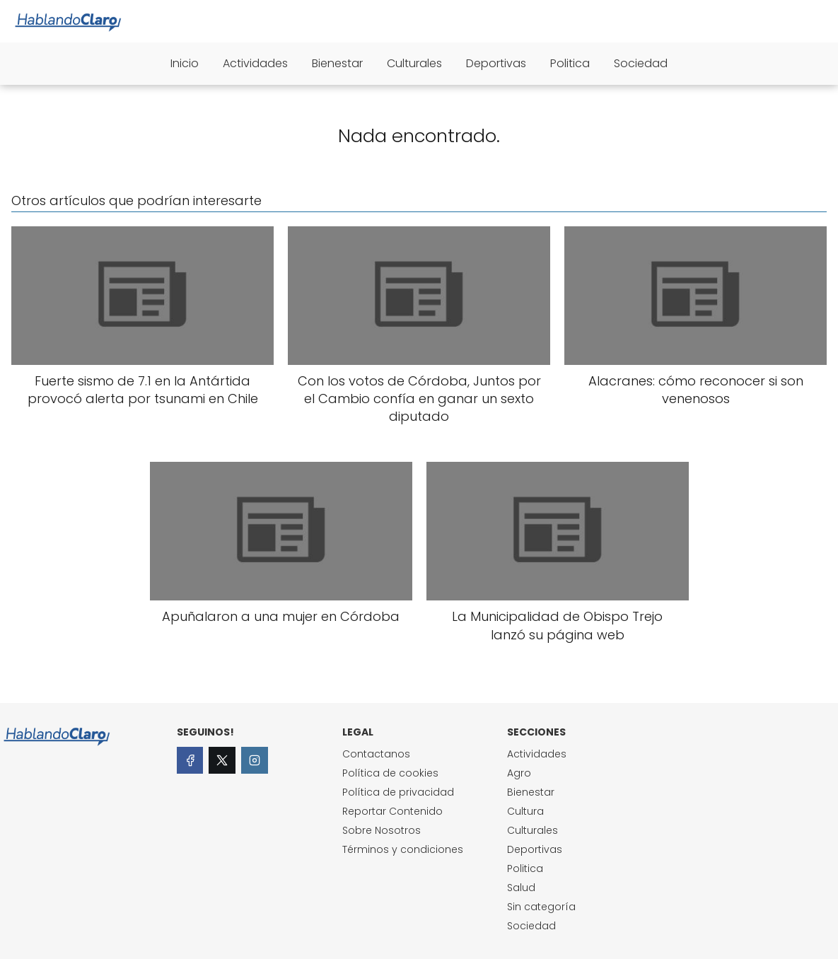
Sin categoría (541, 907)
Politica (570, 63)
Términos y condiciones (402, 849)
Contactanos (376, 754)
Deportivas (496, 63)
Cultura (525, 811)
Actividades (255, 63)
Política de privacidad (398, 792)
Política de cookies (390, 773)
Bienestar (337, 63)
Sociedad (641, 63)
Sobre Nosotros (381, 830)
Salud (521, 887)
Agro (519, 773)
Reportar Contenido (392, 811)
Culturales (414, 63)
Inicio (184, 63)
